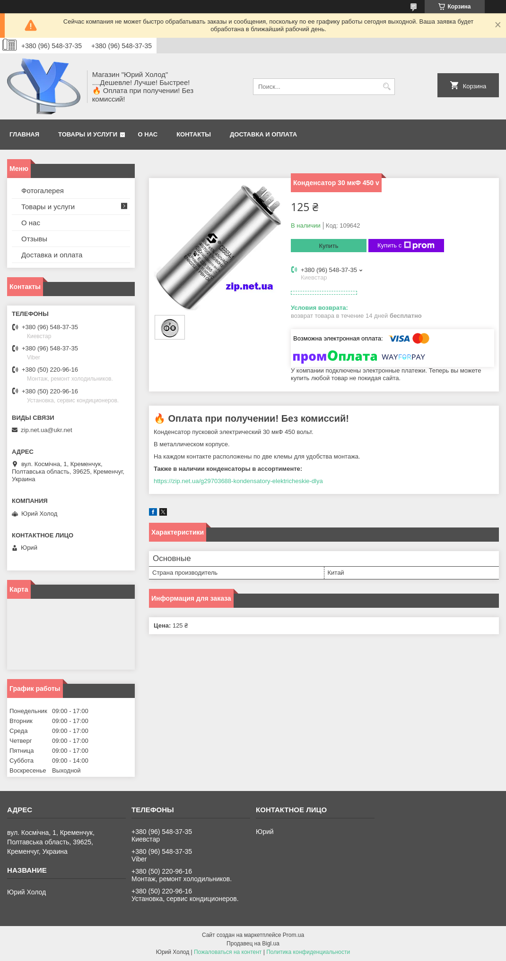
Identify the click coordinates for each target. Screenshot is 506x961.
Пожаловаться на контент (228, 952)
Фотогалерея (42, 191)
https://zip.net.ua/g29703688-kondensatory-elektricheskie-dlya (238, 481)
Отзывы (34, 239)
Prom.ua (293, 935)
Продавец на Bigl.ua (253, 943)
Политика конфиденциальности (308, 952)
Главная (24, 134)
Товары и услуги (87, 134)
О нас (148, 134)
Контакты (193, 134)
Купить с (406, 245)
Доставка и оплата (263, 134)
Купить (328, 245)
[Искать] (386, 86)
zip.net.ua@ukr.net (46, 430)
